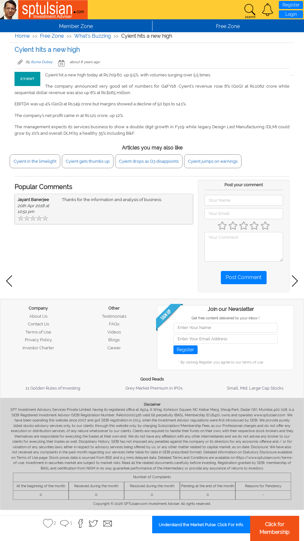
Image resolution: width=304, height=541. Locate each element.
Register (291, 4)
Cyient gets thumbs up (88, 161)
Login (291, 14)
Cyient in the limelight (35, 161)
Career (114, 347)
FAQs (114, 324)
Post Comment (243, 277)
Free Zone (52, 36)
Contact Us (38, 324)
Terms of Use (38, 332)
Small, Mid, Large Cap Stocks (255, 388)
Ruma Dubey (42, 62)
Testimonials (114, 316)
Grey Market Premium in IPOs (153, 388)
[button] (267, 9)
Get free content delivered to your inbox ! (225, 318)
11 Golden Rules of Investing (52, 388)
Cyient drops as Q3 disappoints (149, 161)
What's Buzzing (92, 36)
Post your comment (243, 184)
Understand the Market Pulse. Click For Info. (201, 524)
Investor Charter (38, 347)
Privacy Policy (38, 339)
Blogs (114, 339)
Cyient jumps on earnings (213, 161)
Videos (114, 332)
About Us (38, 316)
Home (22, 36)
